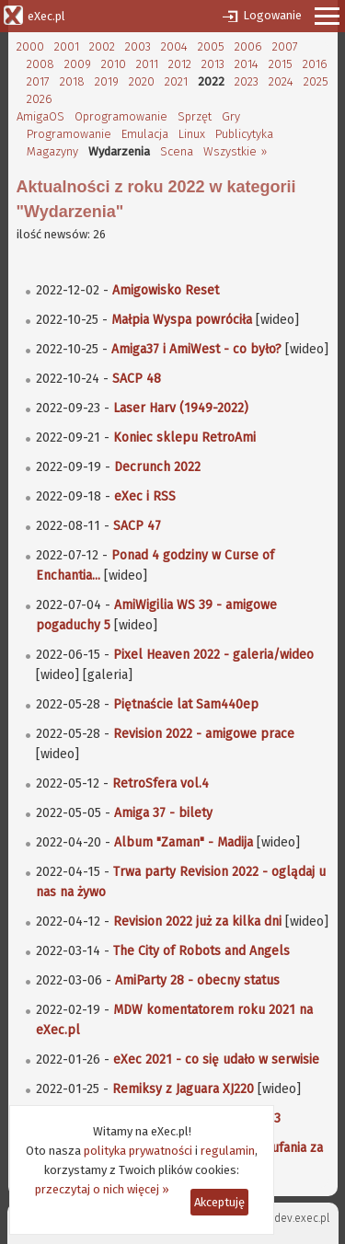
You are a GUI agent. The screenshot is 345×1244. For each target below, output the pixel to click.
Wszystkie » (235, 151)
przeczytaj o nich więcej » (102, 1189)
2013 (212, 64)
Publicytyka (244, 134)
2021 (176, 81)
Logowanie (272, 15)
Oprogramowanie (121, 116)
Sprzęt (195, 116)
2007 (285, 46)
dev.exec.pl (301, 1218)
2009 (77, 64)
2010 (113, 64)
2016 (315, 64)
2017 (38, 81)
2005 (211, 46)
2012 (179, 64)
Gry (231, 116)
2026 (39, 99)
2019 (107, 81)
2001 (66, 46)
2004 (174, 46)
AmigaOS (40, 116)
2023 (247, 81)
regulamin (228, 1151)
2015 (281, 64)
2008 (40, 64)
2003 (138, 46)
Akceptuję (219, 1202)
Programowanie (69, 134)
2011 (147, 64)
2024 (281, 81)
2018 (72, 81)
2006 (248, 46)
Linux (191, 134)
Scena (176, 151)
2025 (316, 81)
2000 (30, 46)
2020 (142, 81)
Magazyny (52, 151)
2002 (102, 46)
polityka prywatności (138, 1151)
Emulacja (144, 134)
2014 (247, 64)
